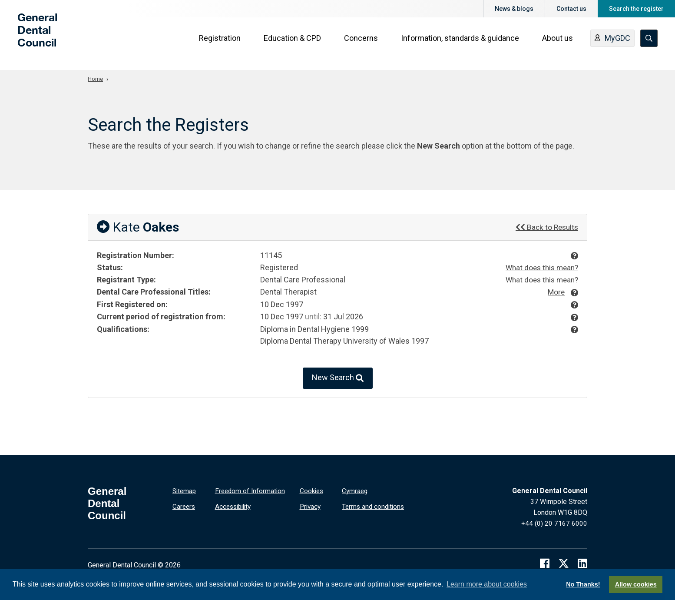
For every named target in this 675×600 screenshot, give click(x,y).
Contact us (571, 8)
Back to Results (545, 226)
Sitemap (185, 490)
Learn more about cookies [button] (487, 584)
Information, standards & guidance (461, 44)
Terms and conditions (374, 505)
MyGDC (614, 45)
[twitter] (563, 562)
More (555, 290)
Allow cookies (636, 584)
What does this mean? (539, 267)
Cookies (312, 490)
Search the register (636, 8)
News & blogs (514, 8)
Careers (184, 505)
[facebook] (544, 562)
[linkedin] (582, 562)
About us (558, 44)
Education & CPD (293, 44)
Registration (221, 44)
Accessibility (235, 505)
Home (96, 78)
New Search (338, 377)
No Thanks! (583, 584)
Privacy (311, 505)
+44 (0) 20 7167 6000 (554, 522)
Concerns (362, 44)
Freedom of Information (251, 490)
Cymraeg (355, 490)
